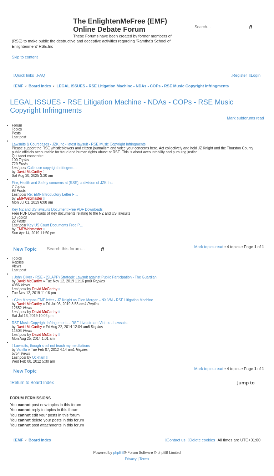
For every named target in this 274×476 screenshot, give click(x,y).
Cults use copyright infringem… (52, 168)
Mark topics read (208, 247)
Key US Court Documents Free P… (55, 225)
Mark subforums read (245, 118)
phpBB (118, 453)
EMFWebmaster (29, 198)
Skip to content (25, 57)
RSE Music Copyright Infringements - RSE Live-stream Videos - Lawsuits (69, 323)
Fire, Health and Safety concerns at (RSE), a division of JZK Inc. (62, 183)
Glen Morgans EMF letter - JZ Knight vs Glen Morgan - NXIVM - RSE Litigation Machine (83, 300)
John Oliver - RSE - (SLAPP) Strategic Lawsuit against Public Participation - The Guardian (85, 277)
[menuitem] (40, 75)
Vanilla (21, 350)
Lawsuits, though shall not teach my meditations (52, 346)
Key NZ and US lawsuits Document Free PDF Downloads (57, 209)
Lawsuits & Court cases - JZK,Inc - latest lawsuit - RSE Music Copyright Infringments (79, 144)
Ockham (38, 357)
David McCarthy (29, 172)
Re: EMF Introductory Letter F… (52, 194)
